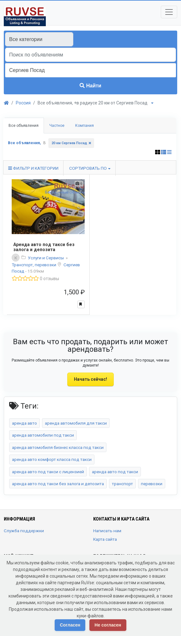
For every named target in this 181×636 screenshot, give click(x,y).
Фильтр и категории (33, 168)
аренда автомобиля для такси (76, 423)
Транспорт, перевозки (34, 264)
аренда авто (24, 423)
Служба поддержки (24, 530)
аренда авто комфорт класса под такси (52, 459)
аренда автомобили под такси (43, 435)
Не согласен (107, 624)
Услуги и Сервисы (46, 257)
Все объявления (24, 125)
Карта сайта (105, 539)
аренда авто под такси (115, 471)
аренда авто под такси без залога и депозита (58, 483)
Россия (23, 102)
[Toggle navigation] (169, 12)
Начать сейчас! (90, 379)
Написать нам (107, 530)
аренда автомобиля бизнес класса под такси (58, 447)
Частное (56, 125)
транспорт (122, 483)
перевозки (151, 483)
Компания (84, 125)
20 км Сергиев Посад (69, 143)
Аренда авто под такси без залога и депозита (44, 247)
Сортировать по (88, 168)
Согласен (70, 624)
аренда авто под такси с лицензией (48, 471)
